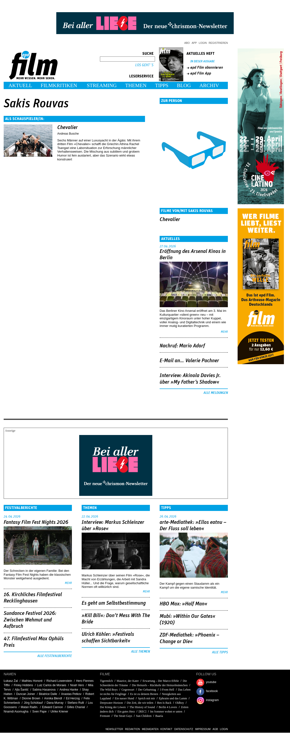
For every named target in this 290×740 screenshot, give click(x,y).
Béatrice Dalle (48, 694)
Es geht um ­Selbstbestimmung (114, 603)
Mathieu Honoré (32, 681)
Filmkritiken (59, 85)
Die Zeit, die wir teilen (140, 702)
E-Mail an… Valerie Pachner (189, 360)
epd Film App (200, 73)
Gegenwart (127, 689)
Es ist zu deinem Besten (144, 694)
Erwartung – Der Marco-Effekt (161, 681)
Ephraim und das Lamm (173, 698)
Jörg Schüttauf (33, 702)
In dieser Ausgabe (202, 61)
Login (203, 42)
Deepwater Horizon (111, 702)
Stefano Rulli (76, 702)
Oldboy (179, 702)
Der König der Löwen (113, 707)
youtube (211, 682)
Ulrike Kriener (59, 711)
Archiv (209, 85)
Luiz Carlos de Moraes (51, 685)
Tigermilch (106, 681)
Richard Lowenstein (59, 681)
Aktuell (20, 85)
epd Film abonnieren (206, 67)
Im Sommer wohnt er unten (166, 711)
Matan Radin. (29, 707)
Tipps (161, 85)
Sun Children (144, 716)
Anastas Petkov (71, 694)
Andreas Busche (68, 133)
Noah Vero (77, 685)
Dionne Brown (31, 698)
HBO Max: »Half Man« (183, 604)
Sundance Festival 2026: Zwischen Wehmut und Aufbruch (30, 620)
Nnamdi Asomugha (16, 711)
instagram (212, 700)
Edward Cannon (52, 707)
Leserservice (141, 76)
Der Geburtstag (147, 689)
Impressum (203, 729)
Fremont (105, 716)
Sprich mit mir (146, 698)
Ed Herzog (73, 698)
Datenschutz (183, 729)
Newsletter (114, 729)
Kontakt (166, 729)
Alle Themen (140, 651)
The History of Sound (142, 707)
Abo (187, 42)
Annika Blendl (53, 698)
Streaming (102, 85)
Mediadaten (150, 729)
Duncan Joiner (25, 694)
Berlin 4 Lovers (168, 707)
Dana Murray (55, 702)
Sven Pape (39, 711)
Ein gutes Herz (126, 711)
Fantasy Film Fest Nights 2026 (36, 522)
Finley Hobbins (23, 685)
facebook (212, 691)
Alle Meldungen (215, 393)
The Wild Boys (109, 689)
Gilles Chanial (76, 707)
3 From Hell (167, 689)
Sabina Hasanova (44, 689)
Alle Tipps (220, 652)
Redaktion (132, 729)
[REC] (142, 711)
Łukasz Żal (11, 681)
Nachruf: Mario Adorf (182, 346)
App (194, 42)
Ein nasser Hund (124, 698)
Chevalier (67, 127)
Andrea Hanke (68, 689)
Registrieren (218, 42)
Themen (136, 85)
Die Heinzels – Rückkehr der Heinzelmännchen (160, 685)
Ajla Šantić (22, 689)
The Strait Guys (123, 716)
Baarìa (159, 716)
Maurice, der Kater (128, 681)
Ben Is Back (164, 702)
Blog (184, 85)
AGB (215, 729)
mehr (224, 332)
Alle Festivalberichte (54, 656)
